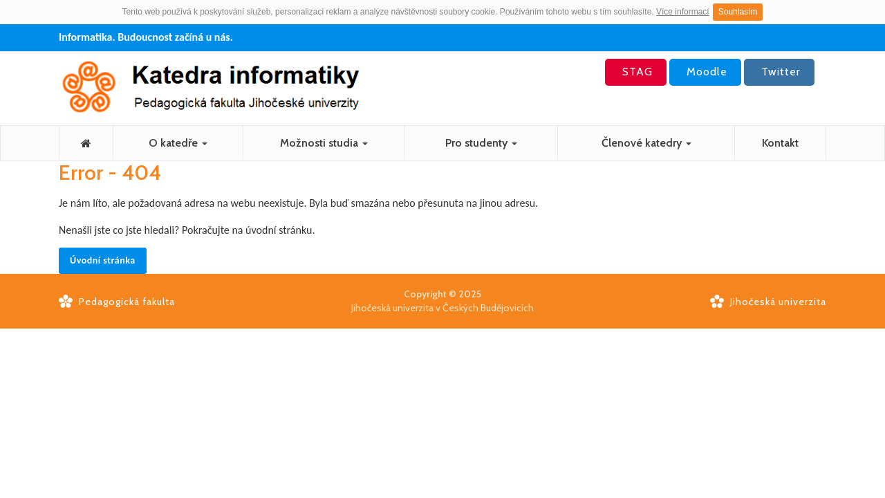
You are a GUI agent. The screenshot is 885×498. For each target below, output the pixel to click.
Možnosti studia (324, 142)
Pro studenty (481, 142)
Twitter (779, 71)
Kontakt (780, 142)
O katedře (178, 142)
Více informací (682, 12)
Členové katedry (646, 142)
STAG (636, 71)
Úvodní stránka (103, 260)
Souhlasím (738, 12)
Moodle (705, 71)
